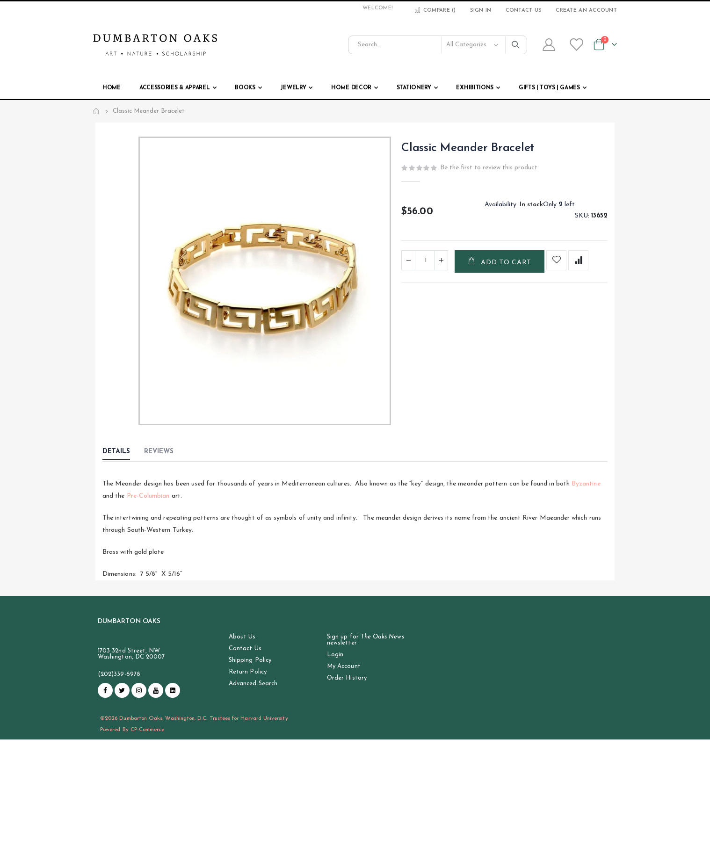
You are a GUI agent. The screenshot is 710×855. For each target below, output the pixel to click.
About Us (242, 637)
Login (335, 655)
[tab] (123, 452)
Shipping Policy (250, 660)
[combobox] (437, 45)
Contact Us (524, 10)
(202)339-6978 (119, 674)
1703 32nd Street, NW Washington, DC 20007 (131, 654)
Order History (347, 678)
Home (96, 111)
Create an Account (586, 10)
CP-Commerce (147, 729)
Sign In (481, 10)
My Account (344, 666)
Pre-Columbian (147, 496)
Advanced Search (253, 684)
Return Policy (248, 672)
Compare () (435, 10)
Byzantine (586, 483)
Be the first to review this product (488, 167)
